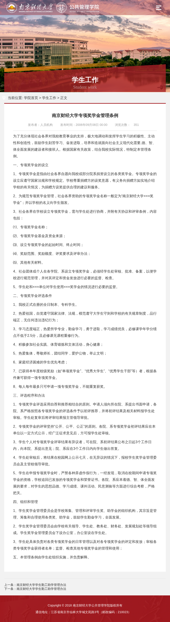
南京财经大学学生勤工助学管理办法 (41, 585)
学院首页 (31, 98)
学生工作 (49, 98)
